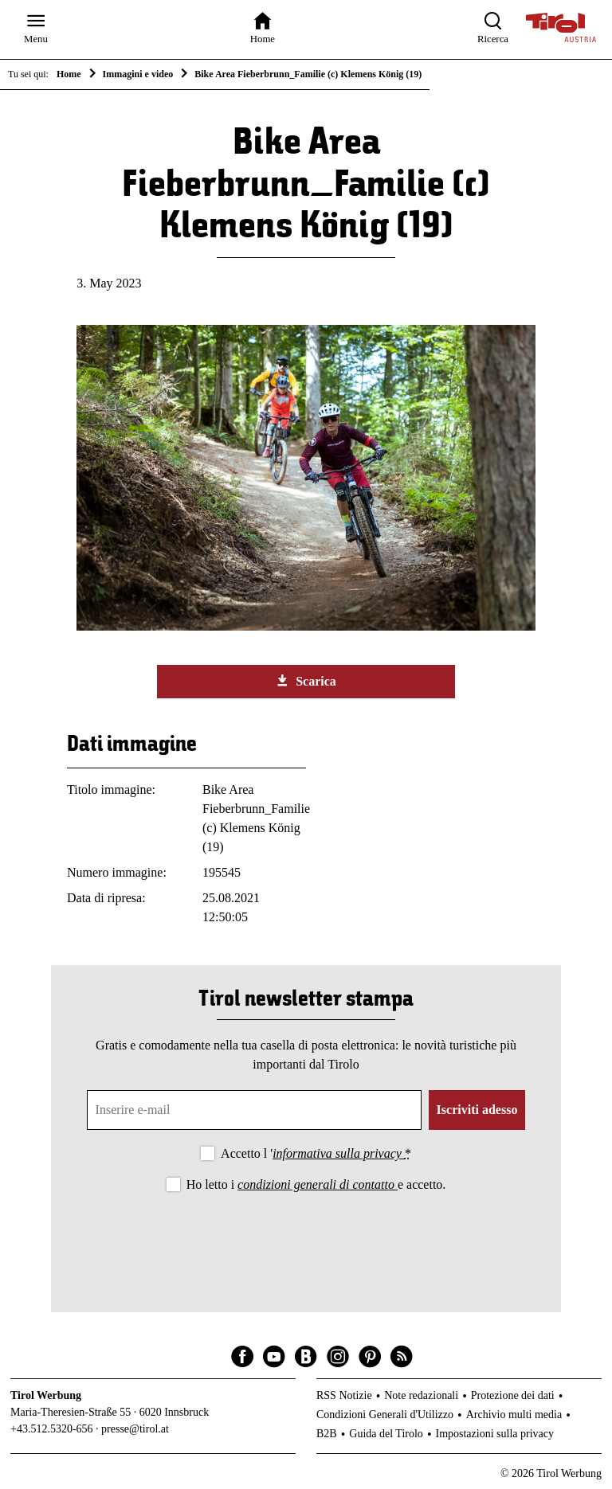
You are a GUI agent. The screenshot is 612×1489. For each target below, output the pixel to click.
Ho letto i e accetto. (316, 1184)
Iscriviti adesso (477, 1109)
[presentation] (306, 1239)
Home (69, 74)
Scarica (306, 681)
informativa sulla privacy (339, 1153)
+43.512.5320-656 (51, 1429)
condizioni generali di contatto (317, 1184)
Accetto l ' (316, 1153)
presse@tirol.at (135, 1429)
